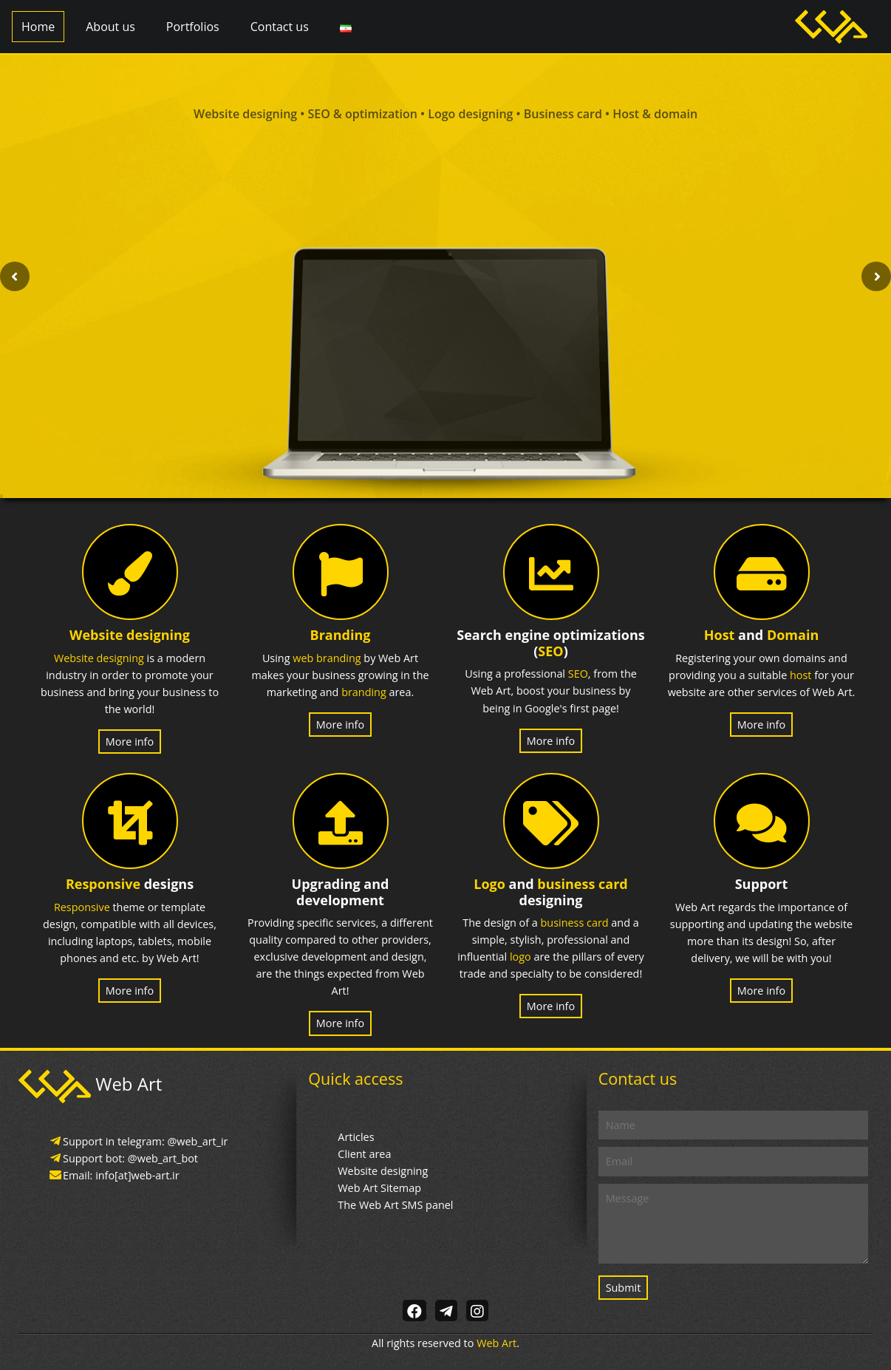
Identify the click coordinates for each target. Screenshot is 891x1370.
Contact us (279, 26)
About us (110, 26)
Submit (623, 1288)
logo (520, 957)
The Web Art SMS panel (395, 1205)
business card (582, 884)
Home (38, 26)
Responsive (103, 884)
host (800, 675)
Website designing (129, 635)
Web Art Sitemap (379, 1188)
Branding (340, 635)
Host (719, 635)
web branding (327, 658)
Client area (364, 1154)
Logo (489, 884)
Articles (356, 1137)
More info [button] (130, 742)
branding (363, 692)
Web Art (496, 1343)
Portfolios (192, 26)
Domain (793, 635)
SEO (550, 651)
